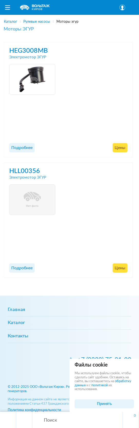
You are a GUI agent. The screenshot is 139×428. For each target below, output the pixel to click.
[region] (69, 20)
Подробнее (22, 148)
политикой (99, 385)
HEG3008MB (28, 51)
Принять (104, 404)
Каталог (16, 322)
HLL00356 (24, 171)
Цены (120, 148)
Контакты (18, 336)
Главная (16, 309)
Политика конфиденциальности (34, 410)
